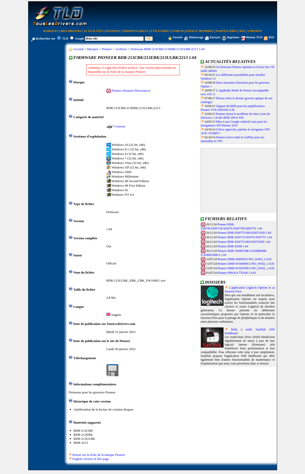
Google (79, 38)
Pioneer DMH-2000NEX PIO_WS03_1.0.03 (244, 259)
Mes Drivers (71, 31)
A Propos (254, 31)
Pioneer (107, 49)
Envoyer (215, 37)
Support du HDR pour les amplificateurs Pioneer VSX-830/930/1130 (233, 108)
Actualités (93, 31)
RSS (242, 31)
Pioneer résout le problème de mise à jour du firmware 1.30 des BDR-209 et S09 (235, 115)
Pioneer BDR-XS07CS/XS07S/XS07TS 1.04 (244, 237)
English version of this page (90, 459)
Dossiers (112, 31)
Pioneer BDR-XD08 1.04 (232, 246)
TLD (65, 38)
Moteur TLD (254, 37)
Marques (50, 31)
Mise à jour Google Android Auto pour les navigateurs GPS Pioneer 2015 (234, 123)
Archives (121, 49)
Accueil (78, 49)
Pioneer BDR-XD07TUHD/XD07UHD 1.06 (244, 232)
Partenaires (226, 31)
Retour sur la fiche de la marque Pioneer (98, 455)
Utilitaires (160, 31)
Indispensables (135, 31)
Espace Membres (200, 31)
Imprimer (233, 37)
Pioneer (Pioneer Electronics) (131, 90)
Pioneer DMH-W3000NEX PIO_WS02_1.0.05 (245, 263)
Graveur (120, 126)
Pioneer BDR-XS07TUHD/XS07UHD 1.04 (243, 242)
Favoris (178, 37)
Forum (178, 31)
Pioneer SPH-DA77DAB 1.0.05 (236, 273)
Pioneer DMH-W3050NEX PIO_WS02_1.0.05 (245, 268)
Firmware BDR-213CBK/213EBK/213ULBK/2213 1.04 (167, 49)
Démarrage (196, 37)
